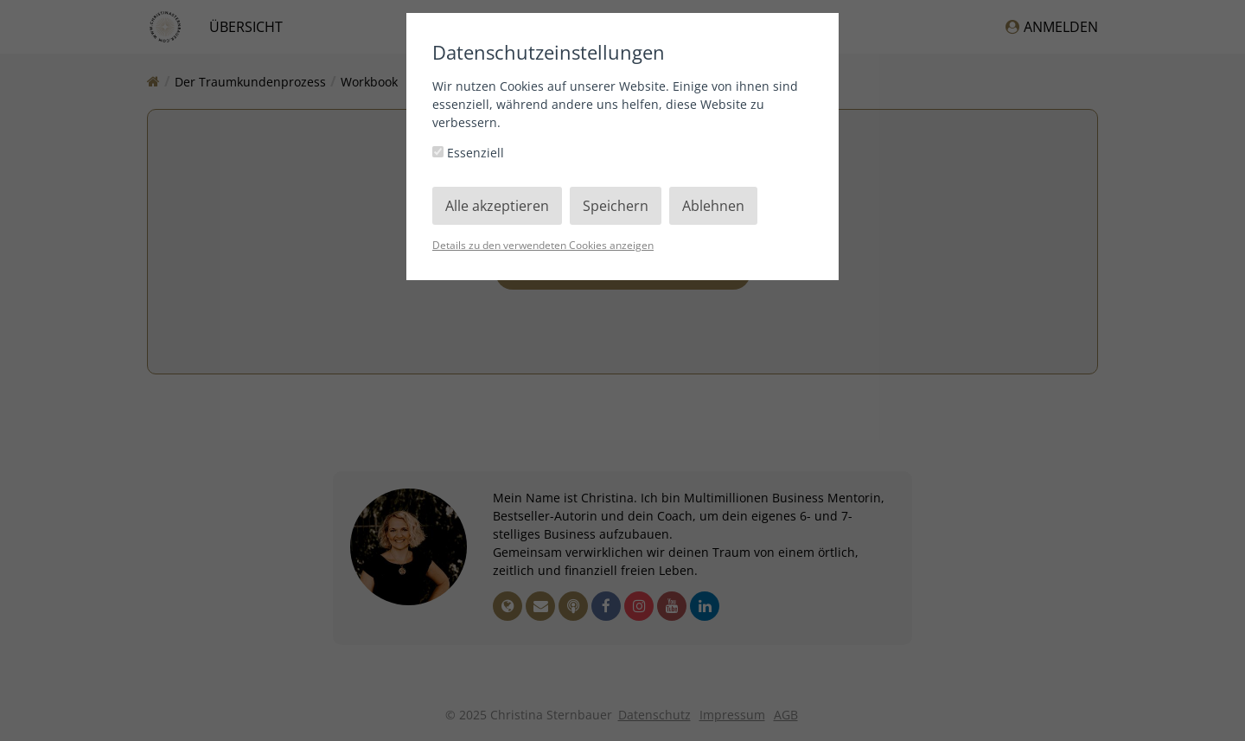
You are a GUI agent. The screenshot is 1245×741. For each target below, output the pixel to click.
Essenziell (468, 152)
